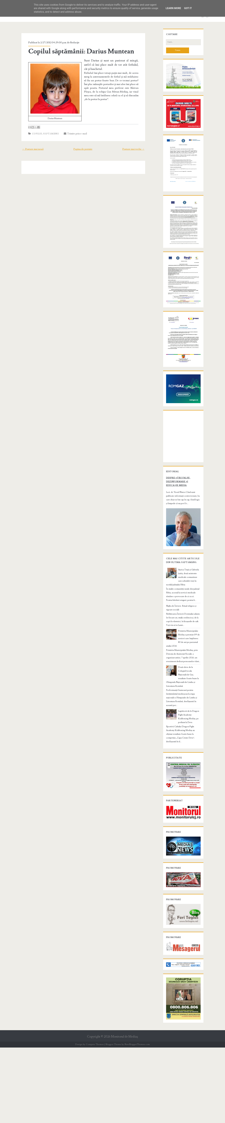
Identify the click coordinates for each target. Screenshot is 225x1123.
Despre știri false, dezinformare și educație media (179, 552)
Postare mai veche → (138, 149)
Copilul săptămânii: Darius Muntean (77, 51)
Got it (188, 8)
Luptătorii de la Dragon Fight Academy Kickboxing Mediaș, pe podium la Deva (188, 768)
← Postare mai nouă (28, 149)
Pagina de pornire (82, 149)
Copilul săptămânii (41, 134)
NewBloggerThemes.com (137, 1120)
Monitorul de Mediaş (124, 1112)
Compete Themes (95, 1120)
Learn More (173, 8)
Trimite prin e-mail (71, 133)
